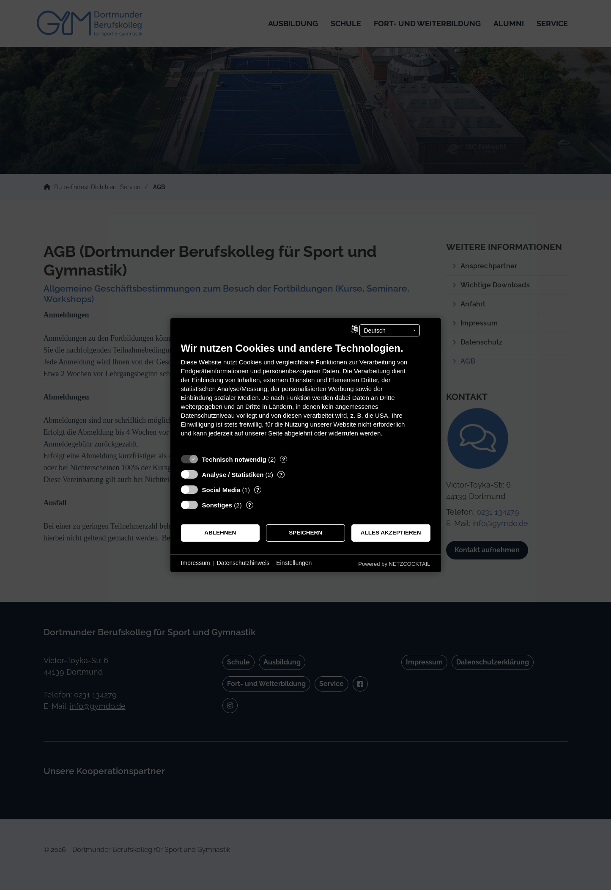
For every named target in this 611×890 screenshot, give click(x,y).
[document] (305, 395)
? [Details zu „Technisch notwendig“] (283, 459)
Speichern (305, 532)
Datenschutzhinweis (243, 562)
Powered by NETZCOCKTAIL (394, 563)
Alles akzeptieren (391, 532)
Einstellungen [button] (294, 562)
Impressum (195, 562)
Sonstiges (217, 504)
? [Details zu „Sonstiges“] (249, 504)
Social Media (221, 489)
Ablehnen (220, 532)
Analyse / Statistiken (233, 474)
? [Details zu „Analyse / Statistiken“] (280, 474)
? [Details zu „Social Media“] (257, 489)
